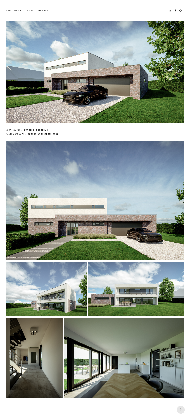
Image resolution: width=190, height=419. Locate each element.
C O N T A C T (42, 10)
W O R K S (18, 10)
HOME (8, 10)
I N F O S (29, 10)
